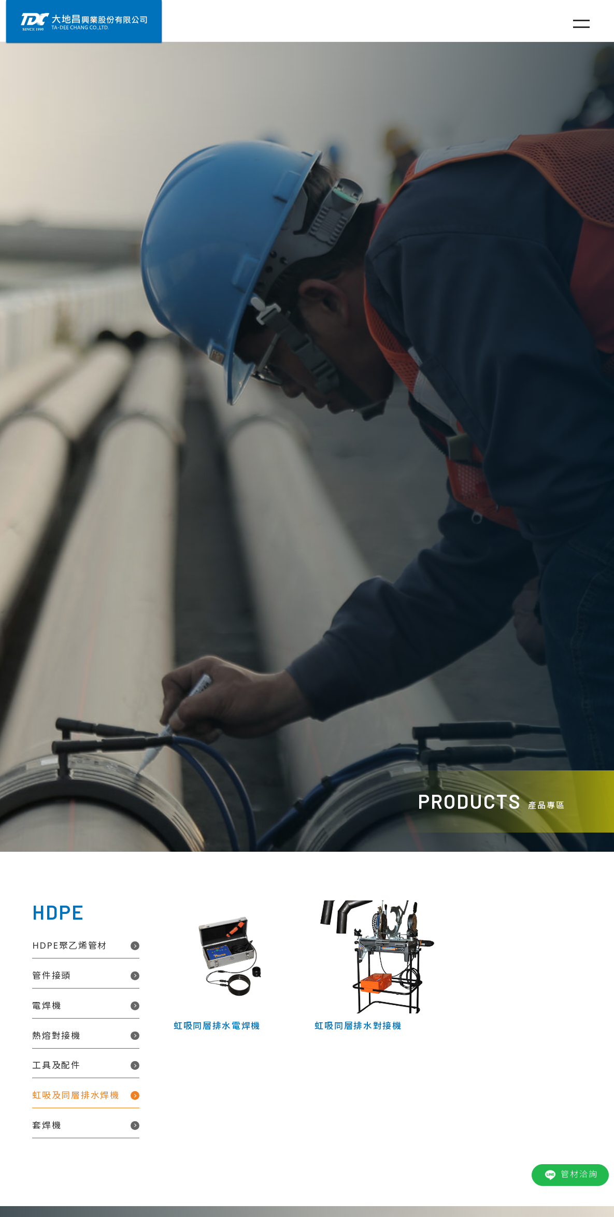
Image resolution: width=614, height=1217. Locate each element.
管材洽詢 (570, 1175)
